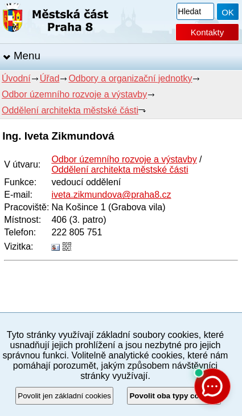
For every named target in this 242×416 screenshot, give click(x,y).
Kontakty (207, 32)
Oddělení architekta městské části (70, 110)
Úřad (50, 78)
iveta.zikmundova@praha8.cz (111, 194)
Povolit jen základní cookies (64, 395)
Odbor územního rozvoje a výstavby (74, 94)
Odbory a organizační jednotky (130, 78)
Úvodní (16, 78)
